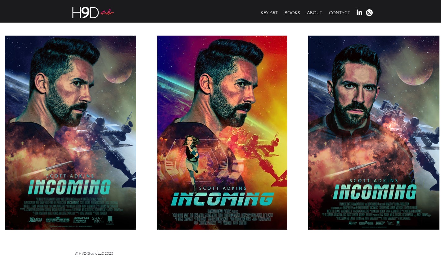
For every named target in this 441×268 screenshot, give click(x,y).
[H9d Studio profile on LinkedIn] (359, 12)
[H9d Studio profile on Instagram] (369, 12)
